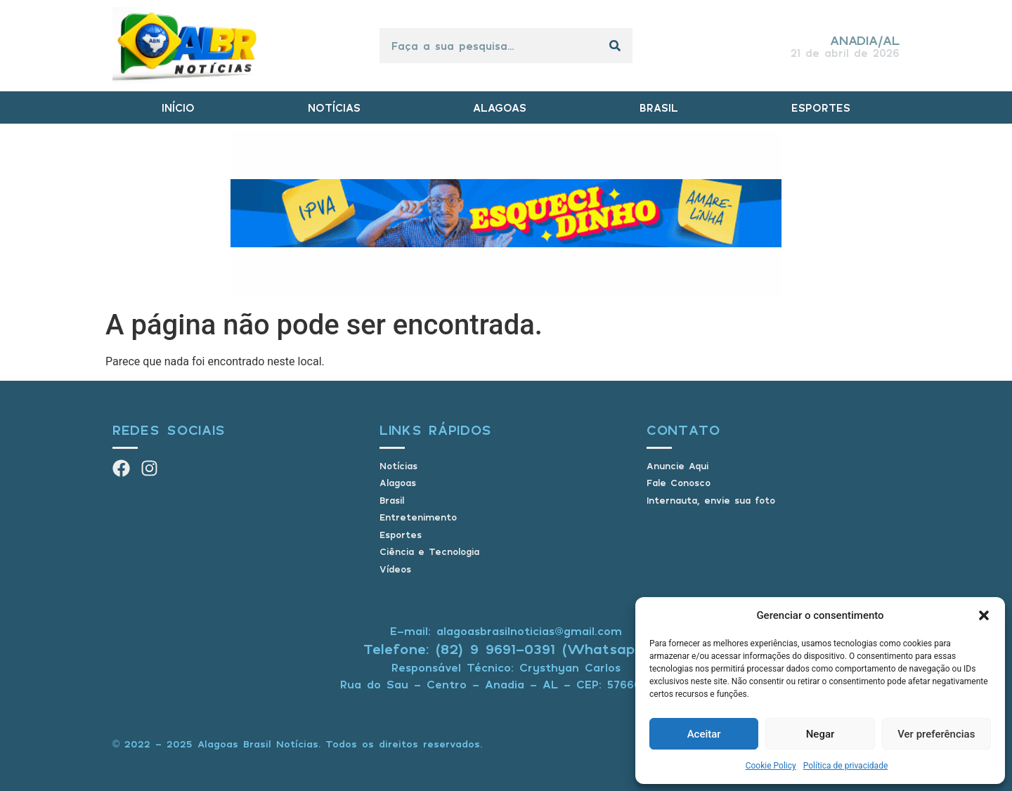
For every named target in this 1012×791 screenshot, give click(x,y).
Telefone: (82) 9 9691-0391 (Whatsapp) (506, 649)
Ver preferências (936, 734)
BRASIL (659, 107)
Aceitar (704, 734)
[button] (984, 615)
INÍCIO (178, 107)
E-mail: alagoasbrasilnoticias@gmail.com (506, 631)
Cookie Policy (771, 766)
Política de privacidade (845, 766)
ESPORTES (820, 107)
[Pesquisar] (614, 45)
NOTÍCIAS (334, 107)
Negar (820, 734)
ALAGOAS (499, 107)
